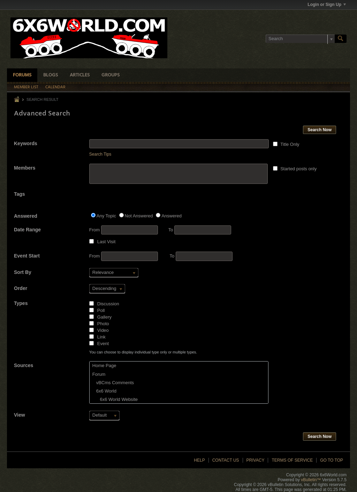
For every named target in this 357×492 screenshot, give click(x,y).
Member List (26, 87)
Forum (99, 374)
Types (21, 303)
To (199, 229)
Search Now (319, 129)
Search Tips (100, 154)
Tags (19, 194)
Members (24, 168)
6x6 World (104, 391)
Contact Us (225, 460)
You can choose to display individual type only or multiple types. (143, 352)
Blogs (50, 75)
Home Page (104, 365)
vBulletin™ (311, 479)
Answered (25, 216)
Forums (22, 75)
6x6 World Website (115, 399)
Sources (23, 365)
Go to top (331, 460)
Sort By (22, 272)
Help (199, 460)
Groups (110, 75)
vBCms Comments (113, 382)
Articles (80, 75)
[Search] (300, 39)
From (123, 229)
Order (20, 288)
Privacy (255, 460)
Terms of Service (292, 460)
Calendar (55, 87)
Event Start (27, 256)
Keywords (25, 143)
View (19, 415)
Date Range (27, 229)
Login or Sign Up (326, 4)
